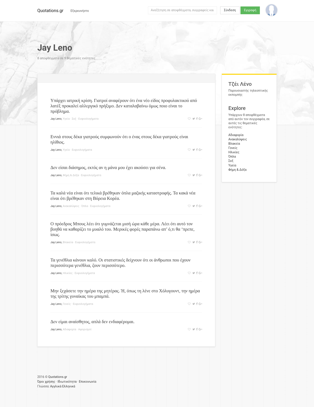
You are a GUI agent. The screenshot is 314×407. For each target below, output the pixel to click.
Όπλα (84, 206)
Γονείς (67, 303)
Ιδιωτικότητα (67, 382)
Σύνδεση (230, 10)
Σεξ (74, 118)
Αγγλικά (55, 386)
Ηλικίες (67, 273)
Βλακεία (68, 242)
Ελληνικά (68, 386)
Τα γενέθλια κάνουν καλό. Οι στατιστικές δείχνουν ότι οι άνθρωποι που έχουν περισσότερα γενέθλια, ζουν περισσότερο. (120, 262)
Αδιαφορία (69, 329)
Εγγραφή (250, 10)
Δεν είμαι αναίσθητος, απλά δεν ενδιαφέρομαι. (92, 321)
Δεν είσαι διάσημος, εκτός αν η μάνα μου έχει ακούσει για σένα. (108, 167)
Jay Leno (55, 118)
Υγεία (66, 118)
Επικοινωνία (87, 382)
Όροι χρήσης (46, 382)
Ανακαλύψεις (71, 206)
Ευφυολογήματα (88, 118)
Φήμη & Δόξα (71, 175)
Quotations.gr (50, 10)
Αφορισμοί (84, 329)
